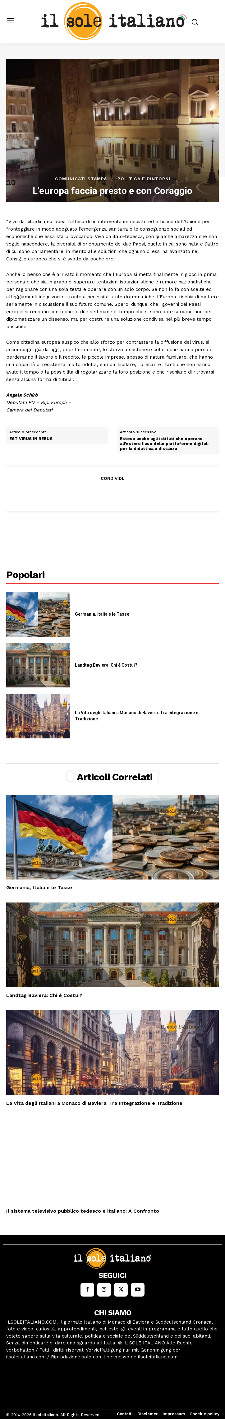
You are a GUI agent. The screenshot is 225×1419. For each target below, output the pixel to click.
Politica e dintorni (143, 179)
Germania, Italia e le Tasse (102, 614)
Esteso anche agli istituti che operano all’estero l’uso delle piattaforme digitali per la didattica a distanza (164, 443)
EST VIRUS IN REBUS (31, 438)
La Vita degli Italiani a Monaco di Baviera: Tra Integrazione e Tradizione (94, 1103)
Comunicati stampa (81, 179)
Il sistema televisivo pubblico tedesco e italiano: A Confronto (82, 1211)
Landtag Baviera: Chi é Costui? (106, 665)
